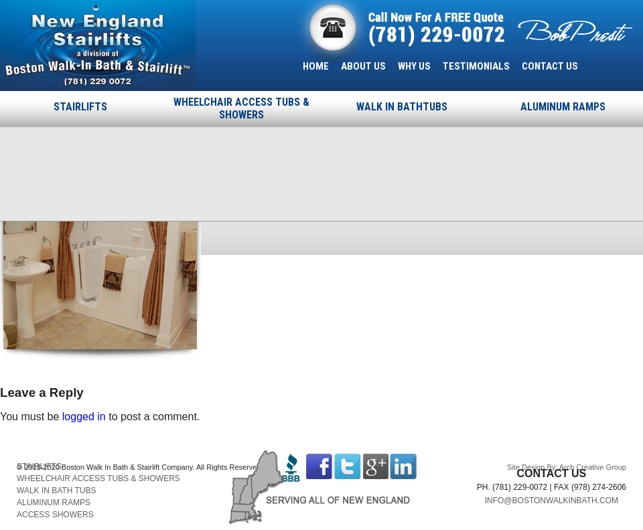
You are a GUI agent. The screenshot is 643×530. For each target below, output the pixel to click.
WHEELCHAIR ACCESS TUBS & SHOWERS (241, 108)
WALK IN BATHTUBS (401, 106)
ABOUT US (363, 66)
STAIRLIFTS (80, 106)
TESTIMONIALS (476, 66)
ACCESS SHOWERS (55, 514)
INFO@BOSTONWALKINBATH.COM (551, 500)
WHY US (414, 66)
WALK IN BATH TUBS (56, 490)
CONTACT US (550, 66)
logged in (84, 416)
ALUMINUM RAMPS (562, 106)
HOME (316, 66)
